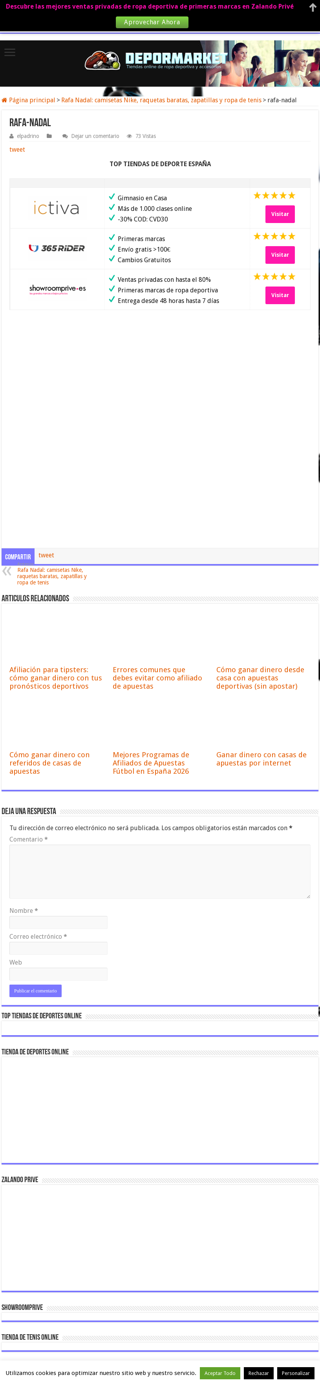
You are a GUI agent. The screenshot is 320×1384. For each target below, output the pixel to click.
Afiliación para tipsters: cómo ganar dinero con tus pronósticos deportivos (55, 678)
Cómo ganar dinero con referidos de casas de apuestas (49, 763)
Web (15, 962)
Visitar (280, 214)
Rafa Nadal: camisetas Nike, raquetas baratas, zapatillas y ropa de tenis (161, 100)
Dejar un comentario (95, 136)
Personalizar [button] (296, 1373)
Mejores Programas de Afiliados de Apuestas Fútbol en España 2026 (151, 763)
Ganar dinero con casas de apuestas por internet (261, 759)
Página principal (28, 100)
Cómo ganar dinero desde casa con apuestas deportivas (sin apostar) (260, 678)
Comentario (28, 839)
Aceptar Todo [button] (220, 1373)
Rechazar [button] (259, 1373)
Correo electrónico (38, 936)
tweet (17, 149)
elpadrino (28, 136)
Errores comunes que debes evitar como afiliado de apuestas (157, 678)
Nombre (23, 910)
